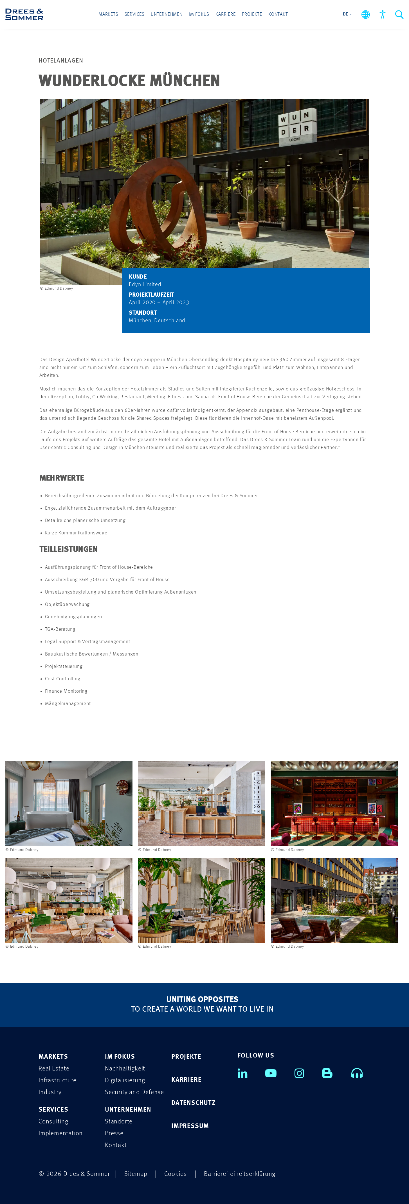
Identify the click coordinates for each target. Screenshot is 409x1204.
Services (135, 14)
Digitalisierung (125, 1080)
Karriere (225, 14)
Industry (50, 1092)
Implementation (61, 1133)
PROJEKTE (186, 1057)
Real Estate (54, 1068)
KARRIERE (186, 1080)
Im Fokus (199, 14)
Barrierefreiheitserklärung (239, 1174)
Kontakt (278, 14)
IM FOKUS (120, 1057)
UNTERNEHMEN (128, 1110)
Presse (114, 1133)
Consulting (53, 1121)
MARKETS (53, 1057)
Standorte (118, 1121)
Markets (108, 14)
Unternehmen (167, 14)
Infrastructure (58, 1080)
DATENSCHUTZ (193, 1103)
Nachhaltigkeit (125, 1068)
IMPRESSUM (190, 1126)
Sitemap (135, 1174)
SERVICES (53, 1110)
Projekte (252, 14)
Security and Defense (134, 1092)
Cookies (175, 1174)
